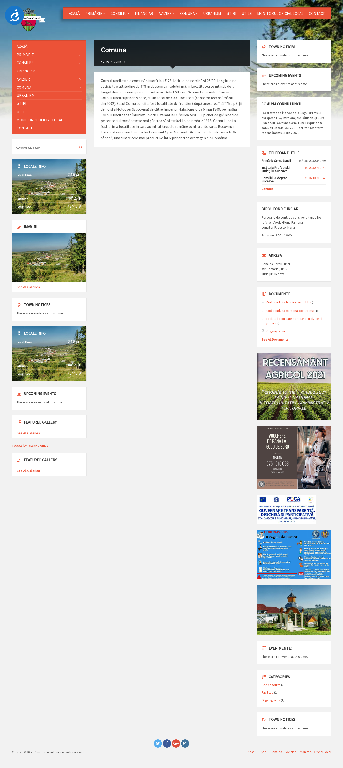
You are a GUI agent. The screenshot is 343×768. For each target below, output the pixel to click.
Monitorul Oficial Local (280, 13)
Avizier (165, 13)
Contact (317, 13)
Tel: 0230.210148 (314, 167)
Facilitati (267, 692)
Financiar (144, 13)
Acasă (74, 13)
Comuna (187, 13)
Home (105, 61)
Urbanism (212, 13)
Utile (247, 13)
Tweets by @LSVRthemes (30, 445)
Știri (231, 13)
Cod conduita (271, 685)
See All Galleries (28, 287)
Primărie (93, 13)
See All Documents (275, 339)
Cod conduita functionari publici (288, 302)
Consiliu (118, 13)
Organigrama (275, 331)
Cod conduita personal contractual (290, 310)
